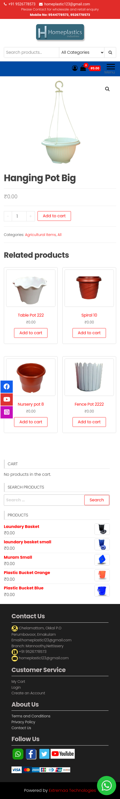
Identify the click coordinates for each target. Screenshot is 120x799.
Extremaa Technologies (72, 790)
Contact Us (21, 727)
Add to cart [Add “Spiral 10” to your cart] (89, 333)
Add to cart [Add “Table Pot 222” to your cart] (30, 333)
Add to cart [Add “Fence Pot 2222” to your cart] (89, 422)
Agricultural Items (40, 234)
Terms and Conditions (30, 716)
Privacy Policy (23, 722)
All (59, 234)
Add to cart (54, 216)
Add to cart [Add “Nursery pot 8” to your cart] (30, 422)
